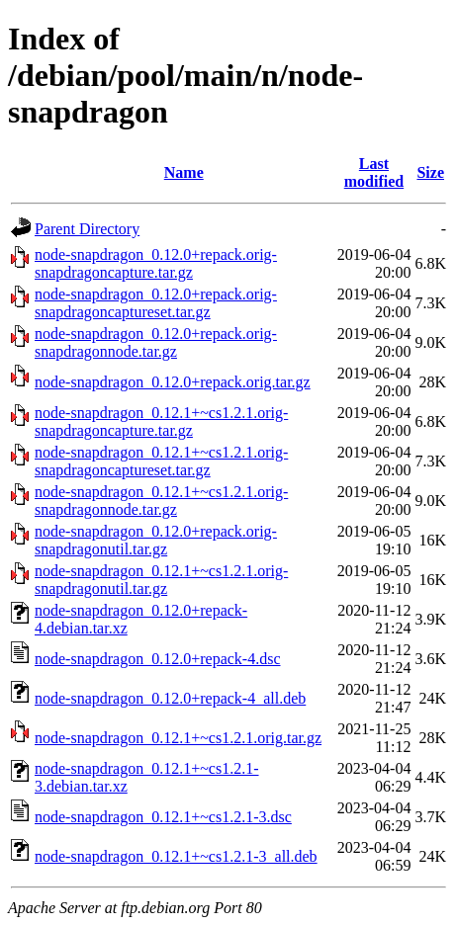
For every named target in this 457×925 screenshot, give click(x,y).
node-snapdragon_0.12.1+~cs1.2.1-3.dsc (163, 816)
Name (184, 172)
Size (430, 172)
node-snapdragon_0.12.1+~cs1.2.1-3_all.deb (176, 856)
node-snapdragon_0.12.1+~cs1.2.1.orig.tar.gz (178, 737)
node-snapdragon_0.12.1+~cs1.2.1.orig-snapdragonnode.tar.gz (161, 500)
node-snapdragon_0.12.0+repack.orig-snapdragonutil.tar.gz (156, 540)
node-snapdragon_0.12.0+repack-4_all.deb (170, 698)
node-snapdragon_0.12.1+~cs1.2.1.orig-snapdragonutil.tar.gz (161, 579)
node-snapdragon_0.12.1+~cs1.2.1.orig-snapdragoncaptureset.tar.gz (161, 461)
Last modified (374, 172)
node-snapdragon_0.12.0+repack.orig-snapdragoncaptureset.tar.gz (156, 303)
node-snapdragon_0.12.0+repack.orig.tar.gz (173, 382)
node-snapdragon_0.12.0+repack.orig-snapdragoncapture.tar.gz (156, 263)
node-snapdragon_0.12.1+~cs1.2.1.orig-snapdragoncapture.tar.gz (161, 421)
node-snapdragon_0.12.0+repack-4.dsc (158, 658)
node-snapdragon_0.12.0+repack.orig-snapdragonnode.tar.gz (156, 342)
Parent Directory (87, 228)
